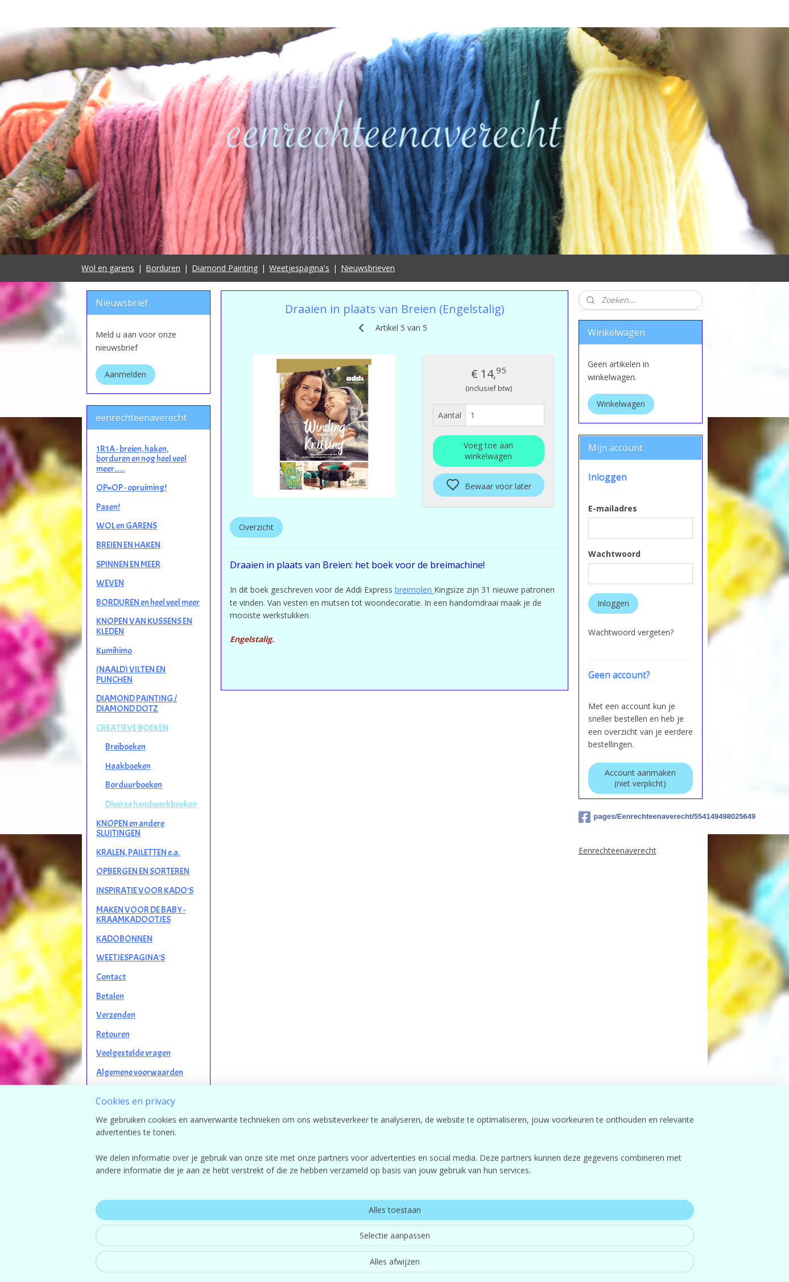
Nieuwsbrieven (368, 268)
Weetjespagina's (299, 268)
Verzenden (115, 1015)
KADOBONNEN (124, 938)
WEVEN (110, 583)
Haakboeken (128, 766)
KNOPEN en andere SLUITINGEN (130, 828)
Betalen (110, 996)
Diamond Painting (225, 268)
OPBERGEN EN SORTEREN (142, 871)
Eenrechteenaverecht (617, 850)
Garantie (112, 1110)
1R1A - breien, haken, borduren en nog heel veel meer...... (141, 458)
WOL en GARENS (126, 525)
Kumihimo (114, 650)
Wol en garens (107, 268)
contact (394, 1214)
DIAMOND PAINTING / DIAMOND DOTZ (136, 703)
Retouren (113, 1034)
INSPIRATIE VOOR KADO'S (144, 890)
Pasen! (108, 507)
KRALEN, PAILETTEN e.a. (138, 852)
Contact (111, 977)
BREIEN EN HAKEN (128, 545)
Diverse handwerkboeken (151, 804)
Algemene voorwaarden (139, 1072)
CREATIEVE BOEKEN (132, 728)
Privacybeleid (120, 1091)
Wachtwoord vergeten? (631, 632)
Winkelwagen (621, 403)
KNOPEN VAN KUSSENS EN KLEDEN (144, 626)
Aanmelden (125, 374)
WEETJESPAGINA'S (130, 957)
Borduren (163, 268)
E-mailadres (612, 508)
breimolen (414, 589)
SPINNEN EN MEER (128, 564)
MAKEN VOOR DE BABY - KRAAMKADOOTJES (140, 915)
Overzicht (256, 527)
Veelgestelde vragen (133, 1053)
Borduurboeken (133, 784)
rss (469, 1261)
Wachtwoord (614, 553)
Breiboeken (125, 746)
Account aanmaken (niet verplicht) (640, 778)
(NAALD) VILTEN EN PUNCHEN (131, 674)
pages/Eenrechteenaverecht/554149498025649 (641, 817)
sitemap (445, 1261)
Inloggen (613, 603)
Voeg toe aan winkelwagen (488, 450)
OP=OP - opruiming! (131, 487)
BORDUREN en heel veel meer (148, 602)
